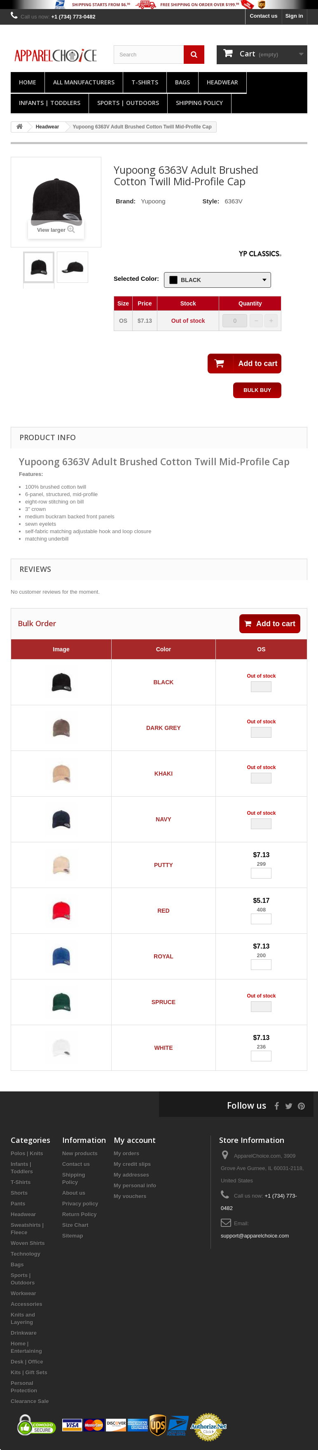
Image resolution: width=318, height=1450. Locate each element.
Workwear (23, 1293)
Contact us (263, 16)
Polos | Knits (27, 1153)
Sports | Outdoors (128, 103)
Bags (182, 82)
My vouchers (130, 1196)
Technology (25, 1254)
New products (80, 1153)
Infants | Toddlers (49, 103)
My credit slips (132, 1164)
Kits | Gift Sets (29, 1372)
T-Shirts (144, 82)
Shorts (19, 1193)
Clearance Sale (30, 1401)
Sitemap (72, 1236)
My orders (126, 1153)
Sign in (294, 16)
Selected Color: (136, 278)
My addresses (131, 1175)
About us (73, 1193)
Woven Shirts (28, 1243)
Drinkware (24, 1333)
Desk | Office (27, 1362)
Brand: (126, 201)
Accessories (26, 1304)
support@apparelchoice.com (255, 1236)
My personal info (135, 1185)
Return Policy (79, 1214)
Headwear (222, 82)
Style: (211, 201)
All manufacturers (84, 82)
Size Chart (75, 1225)
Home (27, 82)
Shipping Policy (199, 103)
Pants (18, 1204)
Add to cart (269, 624)
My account (135, 1140)
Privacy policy (80, 1204)
